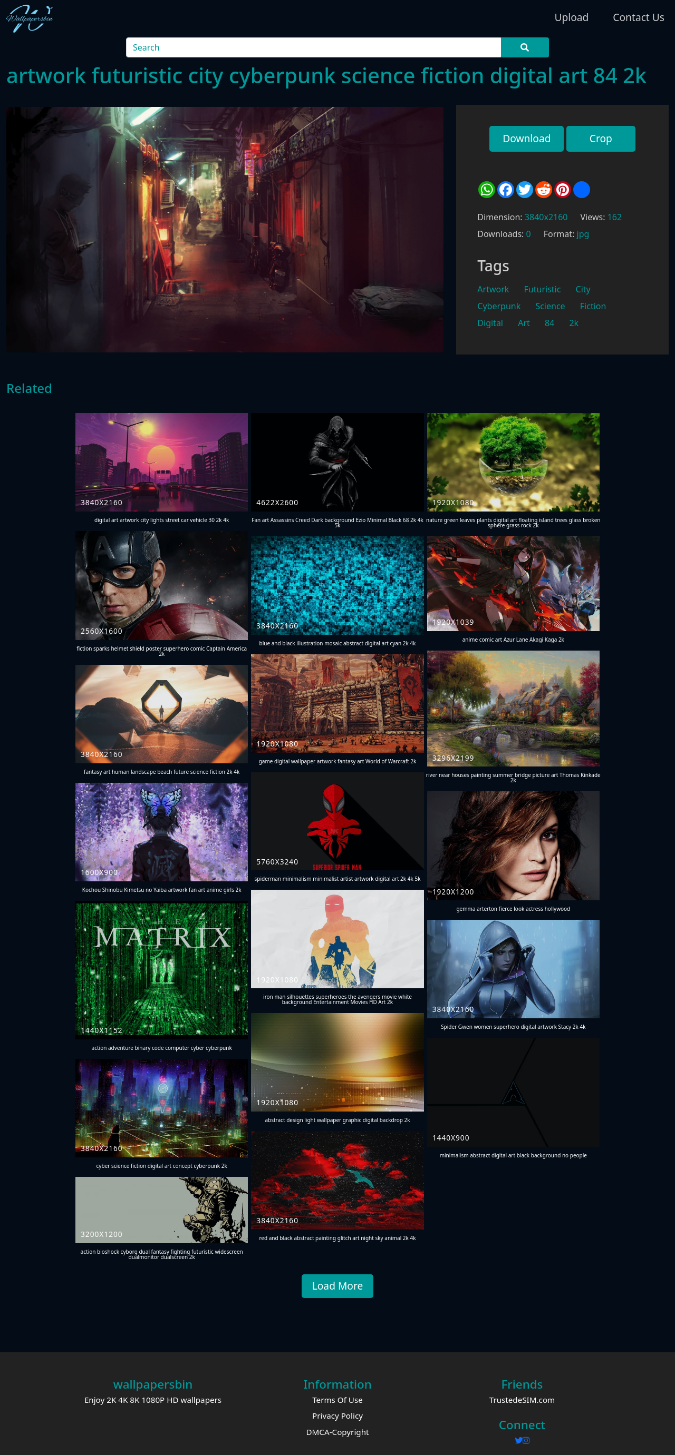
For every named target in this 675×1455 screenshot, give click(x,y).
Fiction (593, 306)
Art (524, 323)
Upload (571, 17)
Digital (490, 323)
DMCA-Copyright (337, 1432)
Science (550, 306)
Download (527, 138)
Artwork (493, 289)
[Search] (314, 47)
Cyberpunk (498, 306)
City (583, 289)
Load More (337, 1286)
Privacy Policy (337, 1415)
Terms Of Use (337, 1399)
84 (549, 323)
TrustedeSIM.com (522, 1399)
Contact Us (638, 17)
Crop (601, 138)
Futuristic (542, 289)
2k (573, 323)
